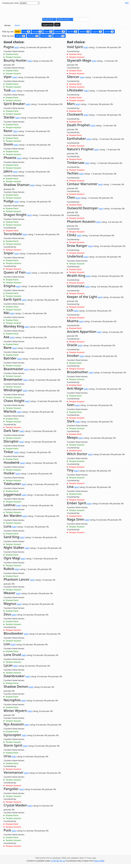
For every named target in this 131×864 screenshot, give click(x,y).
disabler (85, 31)
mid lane (46, 36)
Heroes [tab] (7, 25)
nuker (48, 31)
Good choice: (14, 42)
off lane (20, 36)
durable (72, 31)
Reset (17, 31)
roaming (59, 36)
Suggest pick (48, 24)
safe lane (33, 36)
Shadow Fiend (12, 54)
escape (37, 31)
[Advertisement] (65, 10)
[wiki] (16, 47)
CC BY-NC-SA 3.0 (58, 860)
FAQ (127, 3)
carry (26, 31)
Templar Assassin (13, 57)
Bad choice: (76, 42)
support (97, 31)
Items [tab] (17, 25)
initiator (60, 31)
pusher (109, 31)
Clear (57, 24)
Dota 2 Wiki (99, 860)
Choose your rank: (10, 3)
